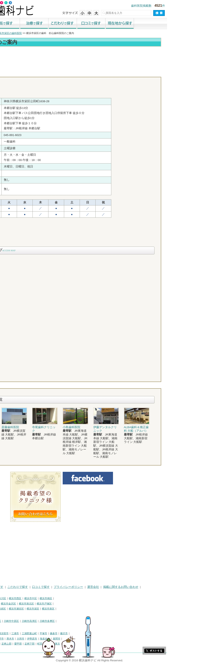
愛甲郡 (60, 643)
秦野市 (42, 638)
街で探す (47, 24)
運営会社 (135, 586)
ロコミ (191, 73)
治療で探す (76, 24)
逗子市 (31, 638)
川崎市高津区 (71, 621)
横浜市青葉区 (9, 613)
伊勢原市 (74, 638)
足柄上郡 (48, 643)
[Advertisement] (104, 59)
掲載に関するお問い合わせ (162, 586)
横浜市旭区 (26, 608)
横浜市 (6, 598)
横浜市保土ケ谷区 (12, 603)
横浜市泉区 (90, 608)
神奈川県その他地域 (13, 633)
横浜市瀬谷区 (58, 608)
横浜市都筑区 (27, 613)
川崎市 (6, 621)
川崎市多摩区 (89, 621)
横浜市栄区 (75, 608)
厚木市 (52, 638)
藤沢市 (106, 633)
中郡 (38, 643)
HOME (6, 586)
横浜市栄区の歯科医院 (51, 33)
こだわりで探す (104, 24)
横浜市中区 (72, 598)
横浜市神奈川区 (39, 598)
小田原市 (7, 638)
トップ (6, 33)
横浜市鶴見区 (20, 598)
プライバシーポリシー (110, 586)
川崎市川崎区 (20, 621)
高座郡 (29, 643)
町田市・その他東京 (90, 643)
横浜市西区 (57, 598)
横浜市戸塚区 (86, 603)
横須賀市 (45, 633)
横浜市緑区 (41, 608)
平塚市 (85, 633)
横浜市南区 (88, 598)
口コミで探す (133, 24)
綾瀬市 (18, 643)
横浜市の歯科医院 (24, 33)
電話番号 (143, 73)
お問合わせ (167, 73)
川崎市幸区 (36, 621)
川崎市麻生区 (27, 626)
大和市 (62, 638)
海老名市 (87, 638)
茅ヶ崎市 (20, 638)
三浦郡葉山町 (71, 633)
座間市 (98, 638)
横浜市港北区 (68, 603)
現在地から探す (161, 24)
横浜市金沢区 (50, 603)
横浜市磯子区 (32, 603)
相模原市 (33, 633)
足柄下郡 (71, 643)
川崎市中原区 (53, 621)
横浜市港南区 (9, 608)
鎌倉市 (95, 633)
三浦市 (57, 633)
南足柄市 (7, 643)
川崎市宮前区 (9, 626)
